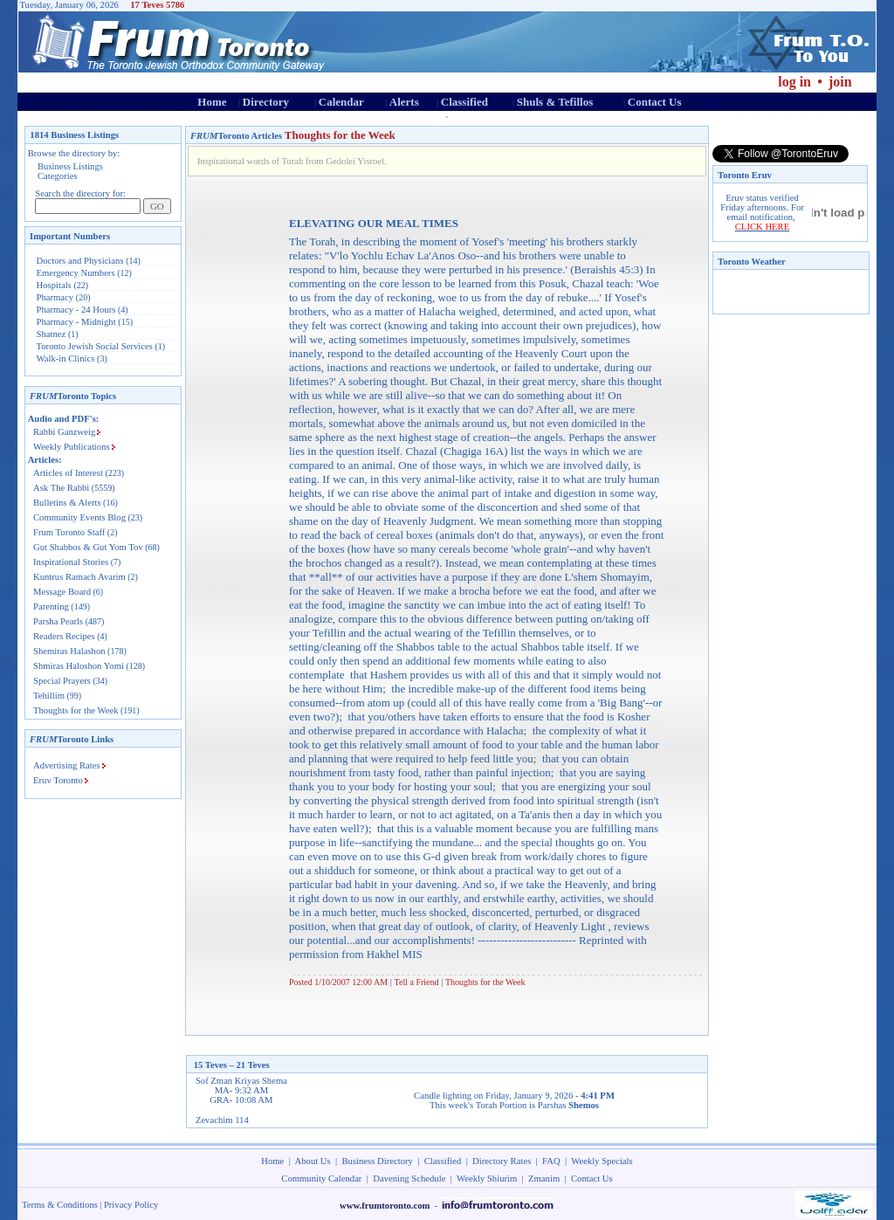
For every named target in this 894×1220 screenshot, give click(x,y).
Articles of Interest (68, 473)
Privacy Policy (131, 1205)
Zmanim (544, 1178)
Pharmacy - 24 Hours (76, 309)
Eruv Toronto (58, 780)
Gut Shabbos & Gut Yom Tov (88, 547)
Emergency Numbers (76, 273)
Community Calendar (321, 1178)
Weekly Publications (71, 446)
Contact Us (655, 101)
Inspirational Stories (70, 562)
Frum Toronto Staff (69, 532)
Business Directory (377, 1161)
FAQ (551, 1161)
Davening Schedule (409, 1178)
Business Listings (70, 166)
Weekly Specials (601, 1161)
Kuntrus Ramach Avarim (79, 577)
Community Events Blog (79, 517)
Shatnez (51, 334)
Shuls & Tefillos (555, 101)
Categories (58, 176)
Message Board (62, 591)
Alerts (404, 101)
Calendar (341, 101)
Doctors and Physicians (80, 260)
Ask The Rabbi (61, 488)
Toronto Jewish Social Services (96, 346)
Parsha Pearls (58, 621)
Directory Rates (501, 1161)
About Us (313, 1161)
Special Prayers (62, 681)
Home (211, 101)
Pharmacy (55, 297)
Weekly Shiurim (487, 1178)
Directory (266, 101)
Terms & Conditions (60, 1205)
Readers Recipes (64, 636)
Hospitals (54, 285)
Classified (464, 101)
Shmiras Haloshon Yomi (78, 666)
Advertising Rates (66, 765)
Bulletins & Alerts (67, 502)
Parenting (51, 606)
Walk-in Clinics (66, 358)
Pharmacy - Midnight (76, 322)
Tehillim (49, 695)
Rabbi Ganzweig (64, 432)
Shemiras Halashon (69, 651)
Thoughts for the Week (76, 710)
